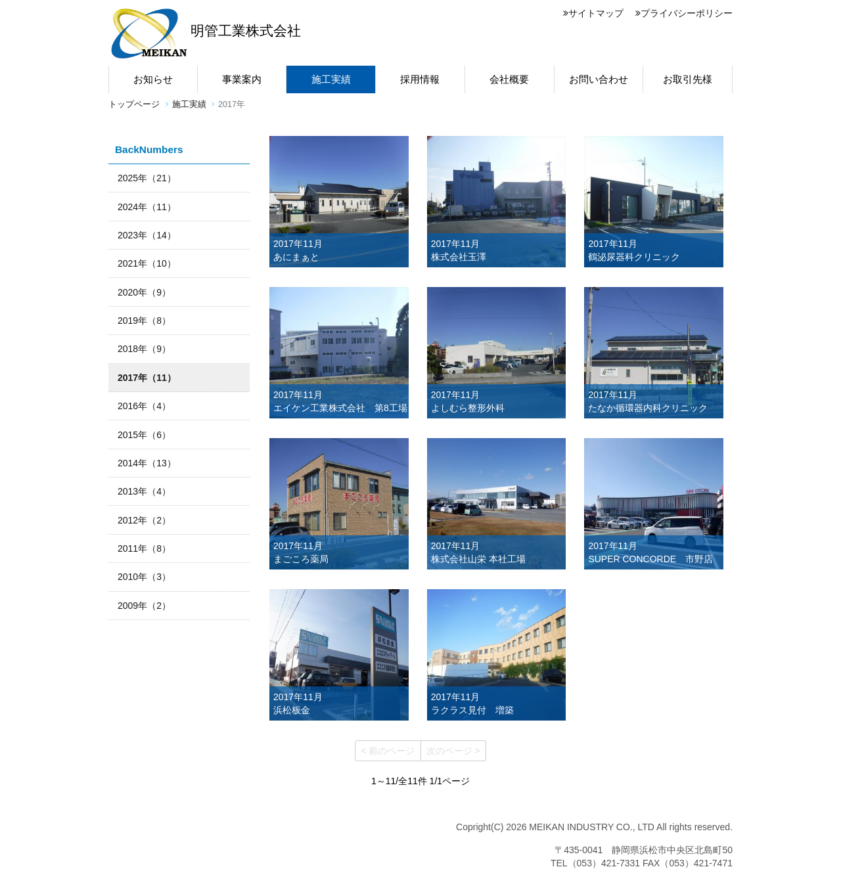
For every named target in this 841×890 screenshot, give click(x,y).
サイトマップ (593, 13)
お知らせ (153, 79)
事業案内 (241, 79)
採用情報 (420, 79)
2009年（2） (144, 605)
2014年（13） (147, 463)
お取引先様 (687, 79)
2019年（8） (144, 320)
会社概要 (509, 79)
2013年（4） (144, 491)
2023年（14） (147, 235)
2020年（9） (144, 292)
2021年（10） (147, 263)
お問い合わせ (598, 79)
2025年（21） (147, 178)
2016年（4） (144, 406)
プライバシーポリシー (684, 13)
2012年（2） (144, 520)
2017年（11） (147, 377)
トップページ (134, 104)
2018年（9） (144, 349)
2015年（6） (144, 435)
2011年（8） (144, 548)
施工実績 (331, 79)
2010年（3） (144, 576)
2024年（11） (147, 207)
